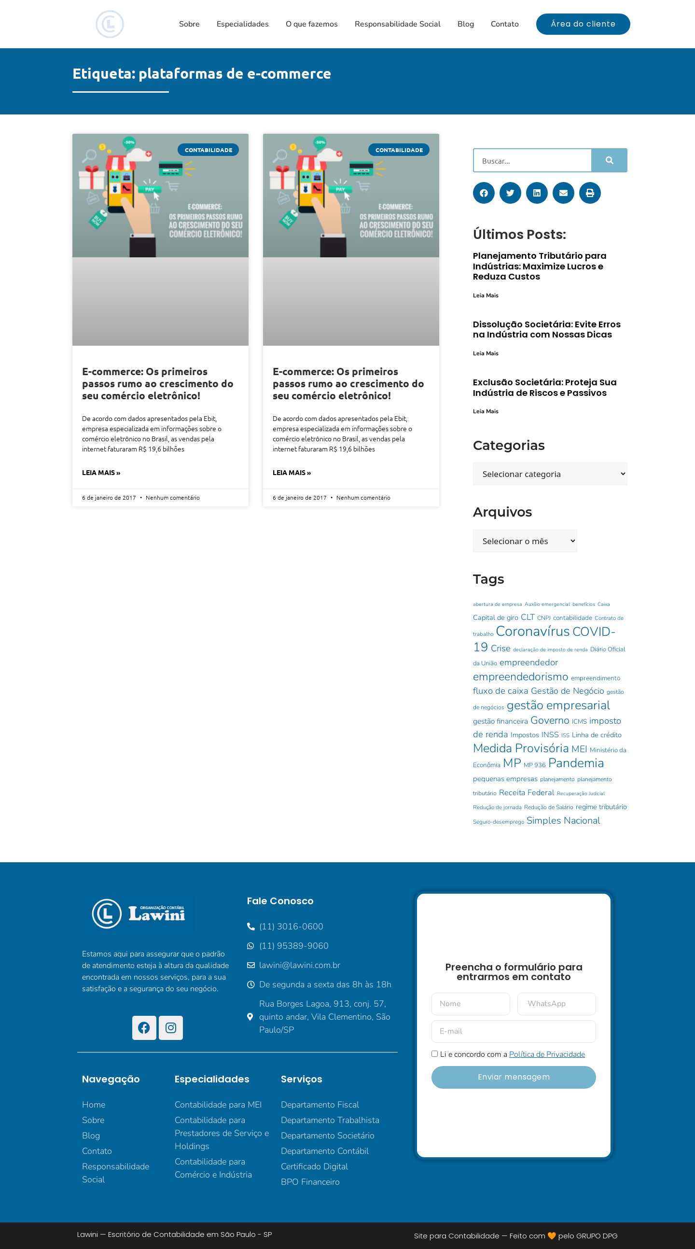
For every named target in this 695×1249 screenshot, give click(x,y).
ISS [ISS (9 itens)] (565, 735)
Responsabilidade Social (398, 24)
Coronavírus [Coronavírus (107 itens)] (533, 631)
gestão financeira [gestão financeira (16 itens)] (500, 721)
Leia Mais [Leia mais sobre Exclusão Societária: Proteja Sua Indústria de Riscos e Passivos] (486, 411)
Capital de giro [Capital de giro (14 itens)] (495, 617)
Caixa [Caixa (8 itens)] (604, 604)
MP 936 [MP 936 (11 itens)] (535, 765)
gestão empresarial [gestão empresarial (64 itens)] (558, 705)
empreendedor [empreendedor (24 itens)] (529, 662)
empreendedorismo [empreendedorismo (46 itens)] (521, 676)
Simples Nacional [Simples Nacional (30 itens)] (563, 820)
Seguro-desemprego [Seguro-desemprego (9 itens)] (498, 822)
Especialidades (243, 24)
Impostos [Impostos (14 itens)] (525, 735)
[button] (484, 193)
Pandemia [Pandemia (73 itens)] (576, 763)
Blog (466, 24)
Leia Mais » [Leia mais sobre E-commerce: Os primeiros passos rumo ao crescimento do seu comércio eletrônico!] (101, 472)
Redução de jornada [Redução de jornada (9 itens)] (497, 807)
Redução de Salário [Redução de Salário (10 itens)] (548, 807)
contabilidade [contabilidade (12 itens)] (572, 617)
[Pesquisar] (608, 160)
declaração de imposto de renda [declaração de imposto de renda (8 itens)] (550, 649)
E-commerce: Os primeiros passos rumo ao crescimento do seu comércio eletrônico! (158, 383)
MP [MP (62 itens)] (512, 763)
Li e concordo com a (512, 1054)
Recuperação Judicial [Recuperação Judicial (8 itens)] (581, 793)
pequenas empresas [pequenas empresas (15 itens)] (505, 779)
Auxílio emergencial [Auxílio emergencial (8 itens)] (547, 604)
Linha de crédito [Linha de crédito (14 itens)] (597, 735)
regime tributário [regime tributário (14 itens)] (601, 807)
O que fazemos (312, 24)
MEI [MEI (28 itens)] (579, 749)
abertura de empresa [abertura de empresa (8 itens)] (497, 604)
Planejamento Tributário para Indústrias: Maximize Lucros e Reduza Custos (540, 266)
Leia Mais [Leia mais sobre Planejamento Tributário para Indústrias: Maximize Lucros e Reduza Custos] (486, 295)
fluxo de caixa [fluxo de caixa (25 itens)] (500, 691)
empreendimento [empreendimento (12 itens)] (595, 678)
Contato (505, 24)
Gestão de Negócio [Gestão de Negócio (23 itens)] (567, 691)
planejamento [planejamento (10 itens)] (557, 779)
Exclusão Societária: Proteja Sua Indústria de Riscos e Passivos (545, 387)
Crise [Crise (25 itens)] (501, 648)
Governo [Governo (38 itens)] (550, 720)
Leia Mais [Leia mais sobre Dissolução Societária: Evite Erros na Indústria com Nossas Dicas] (486, 353)
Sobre (189, 24)
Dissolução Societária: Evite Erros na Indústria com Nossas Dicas (547, 329)
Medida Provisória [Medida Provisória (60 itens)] (521, 748)
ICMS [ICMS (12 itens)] (579, 721)
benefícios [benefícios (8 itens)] (583, 604)
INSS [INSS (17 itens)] (550, 735)
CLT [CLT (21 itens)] (528, 617)
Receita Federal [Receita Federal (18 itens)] (527, 792)
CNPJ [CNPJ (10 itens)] (544, 618)
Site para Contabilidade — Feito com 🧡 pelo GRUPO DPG (516, 1236)
